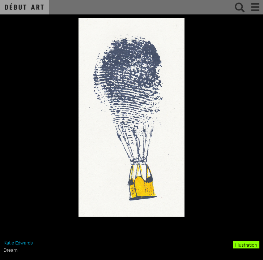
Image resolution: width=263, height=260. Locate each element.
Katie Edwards (18, 242)
